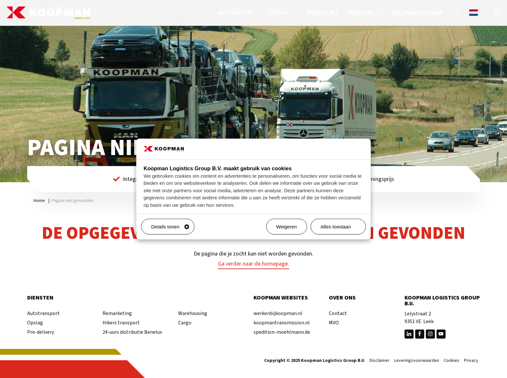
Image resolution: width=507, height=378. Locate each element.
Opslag (35, 322)
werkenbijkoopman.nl (277, 313)
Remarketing (117, 313)
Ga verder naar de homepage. (253, 264)
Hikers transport (121, 322)
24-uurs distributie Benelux (132, 332)
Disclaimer (380, 361)
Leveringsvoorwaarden (416, 361)
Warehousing (192, 313)
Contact (338, 313)
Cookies (451, 361)
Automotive (239, 13)
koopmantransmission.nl (281, 322)
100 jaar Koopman (417, 13)
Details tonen (170, 226)
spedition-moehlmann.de (281, 332)
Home (39, 200)
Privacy (471, 361)
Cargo (283, 13)
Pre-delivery (40, 332)
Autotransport (43, 313)
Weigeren (286, 226)
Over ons (364, 13)
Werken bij (322, 13)
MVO (334, 322)
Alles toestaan (340, 226)
